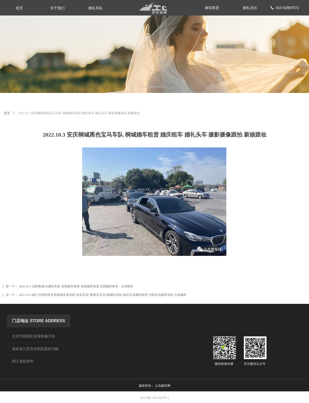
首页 (7, 113)
